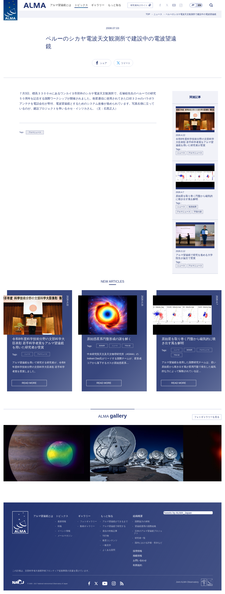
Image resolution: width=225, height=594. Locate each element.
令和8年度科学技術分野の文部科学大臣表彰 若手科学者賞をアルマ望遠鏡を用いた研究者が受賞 (38, 343)
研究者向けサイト (138, 5)
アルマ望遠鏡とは (43, 516)
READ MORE (29, 383)
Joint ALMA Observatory (187, 582)
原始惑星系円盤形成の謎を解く (109, 339)
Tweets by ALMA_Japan (177, 512)
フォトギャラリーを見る (206, 417)
